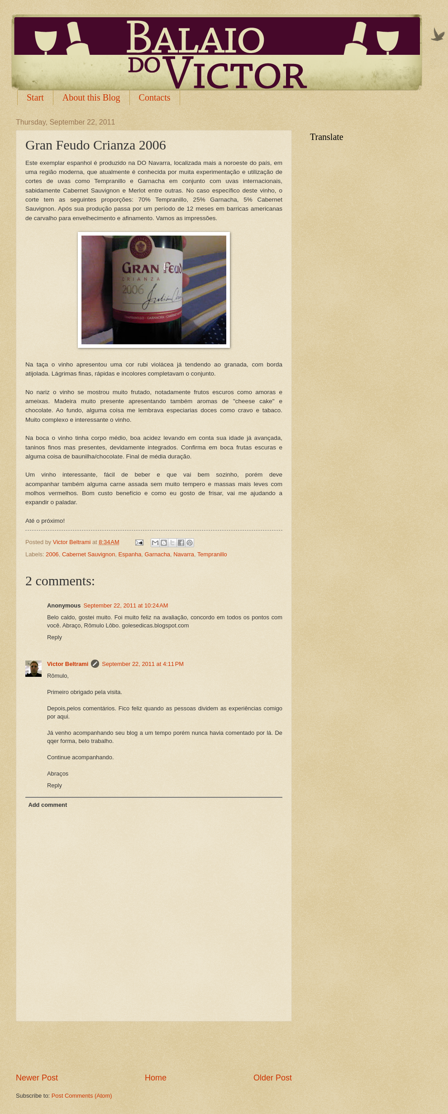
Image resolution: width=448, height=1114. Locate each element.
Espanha (129, 554)
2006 (52, 554)
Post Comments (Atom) (82, 1095)
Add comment (47, 804)
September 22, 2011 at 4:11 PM (143, 664)
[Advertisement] (154, 1047)
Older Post (272, 1077)
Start (35, 97)
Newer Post (37, 1077)
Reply (54, 637)
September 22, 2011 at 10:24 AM (125, 605)
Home (156, 1077)
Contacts (155, 97)
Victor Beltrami (67, 664)
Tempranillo (212, 554)
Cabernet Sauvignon (88, 554)
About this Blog (91, 97)
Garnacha (157, 554)
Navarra (183, 554)
